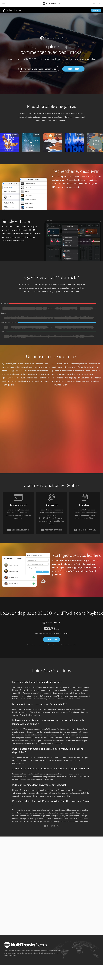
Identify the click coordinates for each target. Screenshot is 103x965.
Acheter (96, 10)
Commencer (73, 69)
